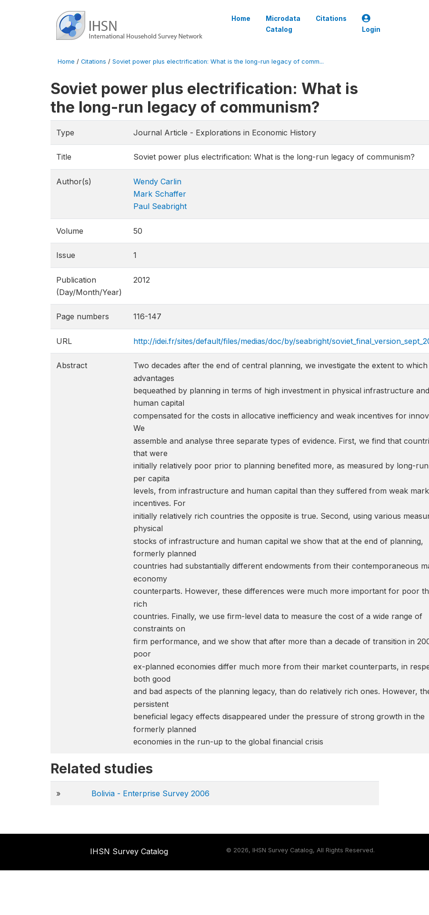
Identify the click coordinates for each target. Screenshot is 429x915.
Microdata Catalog (283, 24)
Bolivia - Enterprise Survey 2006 (150, 793)
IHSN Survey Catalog (129, 851)
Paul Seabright (160, 206)
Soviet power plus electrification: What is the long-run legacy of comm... (218, 61)
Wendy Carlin (157, 181)
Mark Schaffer (159, 194)
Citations (331, 18)
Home (240, 18)
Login (371, 24)
